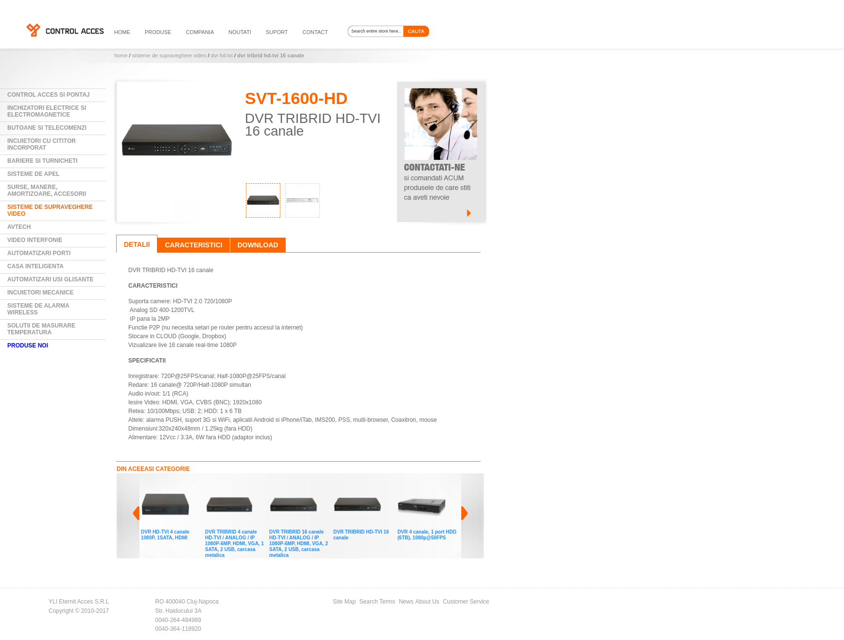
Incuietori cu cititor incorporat (41, 144)
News (406, 601)
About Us (427, 601)
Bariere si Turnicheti (42, 160)
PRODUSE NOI (27, 345)
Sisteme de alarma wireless (38, 309)
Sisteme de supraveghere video (169, 55)
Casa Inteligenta (35, 266)
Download (258, 245)
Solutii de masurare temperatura (41, 329)
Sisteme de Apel (33, 174)
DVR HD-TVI (222, 55)
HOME (122, 32)
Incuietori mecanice (40, 292)
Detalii (137, 244)
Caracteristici (193, 245)
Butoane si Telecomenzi (46, 127)
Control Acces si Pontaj (48, 94)
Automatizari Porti (38, 253)
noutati (239, 32)
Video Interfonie (34, 240)
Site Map (344, 601)
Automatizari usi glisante (50, 279)
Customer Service (466, 601)
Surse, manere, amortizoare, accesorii (46, 190)
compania (200, 32)
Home (121, 55)
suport (277, 32)
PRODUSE (158, 32)
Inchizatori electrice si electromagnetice (46, 111)
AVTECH (19, 227)
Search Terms (378, 601)
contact (315, 32)
